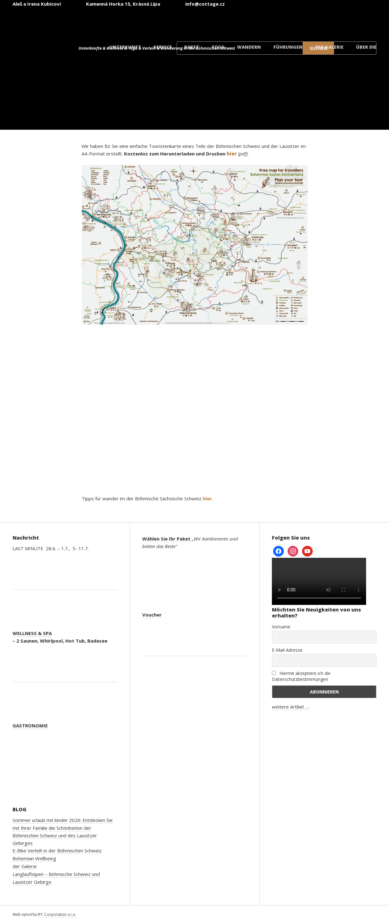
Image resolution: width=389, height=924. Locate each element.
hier (207, 498)
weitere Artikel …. (290, 707)
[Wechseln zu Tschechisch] (204, 21)
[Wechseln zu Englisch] (242, 21)
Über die (366, 47)
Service (163, 47)
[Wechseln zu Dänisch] (355, 21)
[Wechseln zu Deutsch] (280, 21)
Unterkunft (125, 47)
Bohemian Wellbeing (34, 858)
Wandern (249, 47)
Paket (191, 47)
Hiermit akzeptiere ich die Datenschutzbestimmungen (301, 676)
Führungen (288, 47)
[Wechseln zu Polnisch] (317, 21)
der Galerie (329, 47)
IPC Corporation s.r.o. (57, 914)
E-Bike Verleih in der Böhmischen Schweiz (57, 850)
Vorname (281, 627)
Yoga (218, 47)
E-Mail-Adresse (287, 650)
